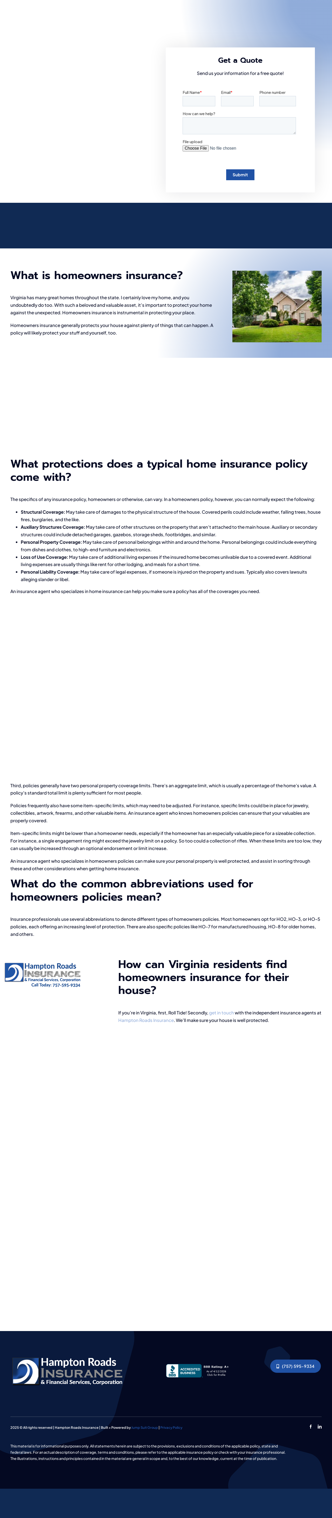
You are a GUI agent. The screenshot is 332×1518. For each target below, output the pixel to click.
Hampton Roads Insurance (146, 1020)
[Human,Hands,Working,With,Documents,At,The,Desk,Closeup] (68, 1356)
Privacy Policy (171, 1427)
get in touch (221, 1012)
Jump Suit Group (144, 1427)
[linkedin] (320, 1427)
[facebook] (311, 1427)
